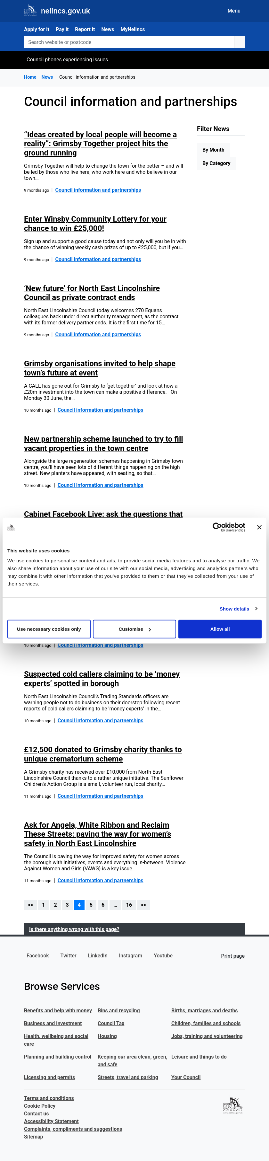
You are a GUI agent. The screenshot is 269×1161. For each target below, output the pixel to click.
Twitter (69, 956)
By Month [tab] (213, 150)
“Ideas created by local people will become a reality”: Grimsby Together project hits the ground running (100, 144)
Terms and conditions (49, 1098)
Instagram (131, 956)
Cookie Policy (39, 1106)
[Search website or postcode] (129, 42)
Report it (85, 29)
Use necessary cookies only (49, 629)
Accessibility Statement (51, 1121)
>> (143, 905)
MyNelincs (132, 29)
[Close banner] (259, 527)
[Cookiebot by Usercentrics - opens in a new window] (217, 527)
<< (30, 905)
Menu (234, 11)
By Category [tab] (216, 163)
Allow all (220, 629)
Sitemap (33, 1137)
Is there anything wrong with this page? (74, 929)
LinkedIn (98, 956)
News (108, 29)
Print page (233, 956)
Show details (234, 608)
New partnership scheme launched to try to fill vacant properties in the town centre (103, 444)
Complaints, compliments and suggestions (73, 1129)
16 (129, 905)
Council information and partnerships (98, 190)
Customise (134, 629)
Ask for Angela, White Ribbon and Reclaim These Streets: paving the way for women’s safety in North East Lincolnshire (97, 834)
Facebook (38, 956)
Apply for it (36, 29)
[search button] (239, 42)
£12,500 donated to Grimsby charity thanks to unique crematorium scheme (103, 754)
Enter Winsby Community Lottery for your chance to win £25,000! (95, 224)
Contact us (36, 1114)
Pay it (62, 29)
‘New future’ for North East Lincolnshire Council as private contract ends (92, 293)
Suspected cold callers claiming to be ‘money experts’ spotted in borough (102, 679)
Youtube (163, 956)
